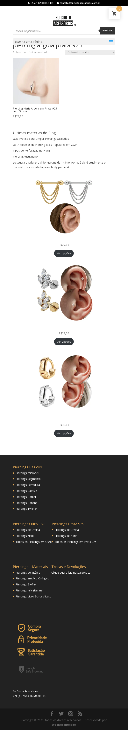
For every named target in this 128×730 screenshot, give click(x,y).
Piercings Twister (26, 508)
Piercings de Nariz (65, 536)
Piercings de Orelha (28, 530)
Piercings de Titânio (28, 572)
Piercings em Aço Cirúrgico (32, 578)
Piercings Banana (26, 503)
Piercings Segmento (28, 479)
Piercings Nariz (25, 536)
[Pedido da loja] (90, 52)
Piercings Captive (26, 491)
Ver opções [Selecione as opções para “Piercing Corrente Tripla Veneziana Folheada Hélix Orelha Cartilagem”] (64, 253)
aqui (62, 572)
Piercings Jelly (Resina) (29, 590)
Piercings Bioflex (26, 584)
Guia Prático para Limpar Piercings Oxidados (41, 138)
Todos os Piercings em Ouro (34, 542)
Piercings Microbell (27, 473)
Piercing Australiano (25, 156)
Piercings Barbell (26, 497)
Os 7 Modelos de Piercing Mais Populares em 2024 (45, 145)
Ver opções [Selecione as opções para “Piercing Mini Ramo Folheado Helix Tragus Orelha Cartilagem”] (64, 341)
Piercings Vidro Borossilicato (33, 596)
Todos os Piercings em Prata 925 (75, 542)
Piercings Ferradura (28, 485)
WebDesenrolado (64, 725)
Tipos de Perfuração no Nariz (31, 150)
